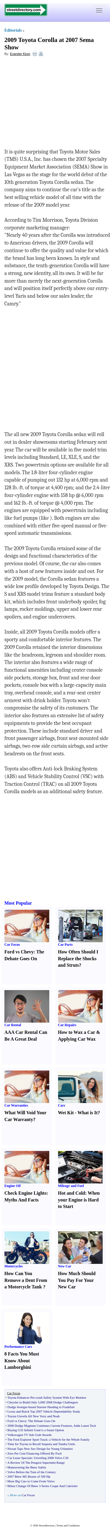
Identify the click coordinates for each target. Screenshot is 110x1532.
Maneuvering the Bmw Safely (26, 1467)
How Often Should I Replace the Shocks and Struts (78, 958)
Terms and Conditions (67, 1525)
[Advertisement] (52, 103)
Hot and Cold (71, 1193)
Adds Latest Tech (85, 1425)
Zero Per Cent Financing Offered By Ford (34, 1453)
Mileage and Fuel (71, 1186)
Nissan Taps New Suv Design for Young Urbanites (40, 1448)
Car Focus (12, 944)
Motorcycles (13, 1266)
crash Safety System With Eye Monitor (61, 1397)
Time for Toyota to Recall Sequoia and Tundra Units (41, 1444)
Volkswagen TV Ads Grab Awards (29, 1435)
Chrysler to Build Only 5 (23, 1402)
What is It (87, 1112)
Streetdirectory (47, 1525)
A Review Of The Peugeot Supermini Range (36, 1462)
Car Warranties (16, 1105)
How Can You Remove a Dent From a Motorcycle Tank (25, 1280)
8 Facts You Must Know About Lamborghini (21, 1360)
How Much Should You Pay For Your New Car (77, 1280)
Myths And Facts (21, 1199)
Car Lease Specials (19, 1458)
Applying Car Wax (77, 1039)
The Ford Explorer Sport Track (27, 1439)
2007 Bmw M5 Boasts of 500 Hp (28, 1476)
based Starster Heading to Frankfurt (51, 1407)
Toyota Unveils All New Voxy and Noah (33, 1416)
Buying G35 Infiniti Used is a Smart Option (35, 1430)
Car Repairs (67, 1025)
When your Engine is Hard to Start (79, 1200)
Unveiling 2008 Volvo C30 (51, 1458)
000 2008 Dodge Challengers (59, 1402)
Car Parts (65, 944)
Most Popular (18, 903)
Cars (61, 1105)
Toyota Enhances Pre (21, 1397)
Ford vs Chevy (19, 951)
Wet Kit (66, 1112)
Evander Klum (20, 54)
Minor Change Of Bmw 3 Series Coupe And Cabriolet (42, 1486)
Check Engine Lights (25, 1193)
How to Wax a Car (76, 1032)
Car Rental (12, 1025)
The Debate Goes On (41, 1421)
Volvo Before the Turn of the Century (31, 1472)
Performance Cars (18, 1347)
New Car (65, 1266)
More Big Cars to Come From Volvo (31, 1481)
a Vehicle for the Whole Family (69, 1439)
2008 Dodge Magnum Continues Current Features (39, 1425)
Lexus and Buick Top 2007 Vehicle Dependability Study (43, 1411)
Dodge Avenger (17, 1407)
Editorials (13, 30)
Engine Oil (12, 1186)
